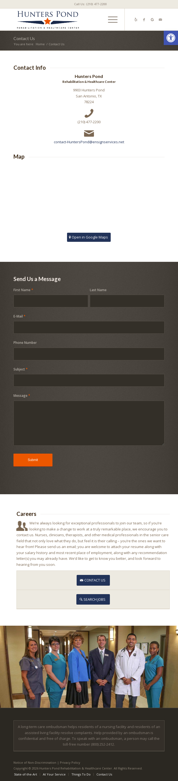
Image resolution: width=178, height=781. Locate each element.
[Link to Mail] (160, 19)
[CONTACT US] (93, 580)
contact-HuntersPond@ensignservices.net (89, 141)
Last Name (98, 290)
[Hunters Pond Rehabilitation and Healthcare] (74, 19)
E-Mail (19, 316)
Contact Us (24, 38)
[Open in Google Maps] (89, 237)
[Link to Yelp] (136, 19)
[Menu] (110, 19)
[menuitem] (90, 4)
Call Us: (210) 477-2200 (90, 4)
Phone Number (25, 342)
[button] (171, 38)
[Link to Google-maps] (152, 19)
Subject (20, 369)
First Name (23, 290)
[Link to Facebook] (144, 19)
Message (21, 395)
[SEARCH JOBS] (93, 599)
